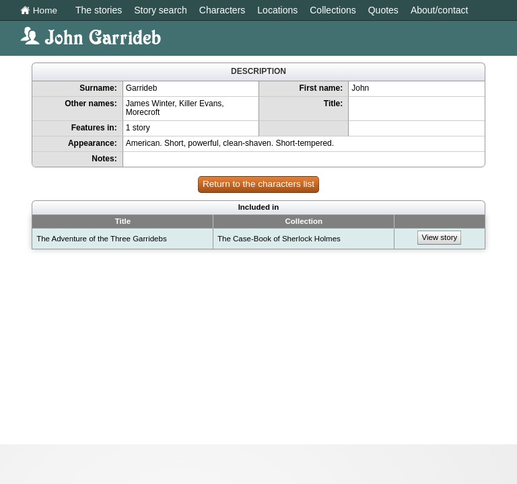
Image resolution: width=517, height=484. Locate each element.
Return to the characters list (258, 184)
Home (38, 11)
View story (439, 237)
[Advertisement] (258, 350)
